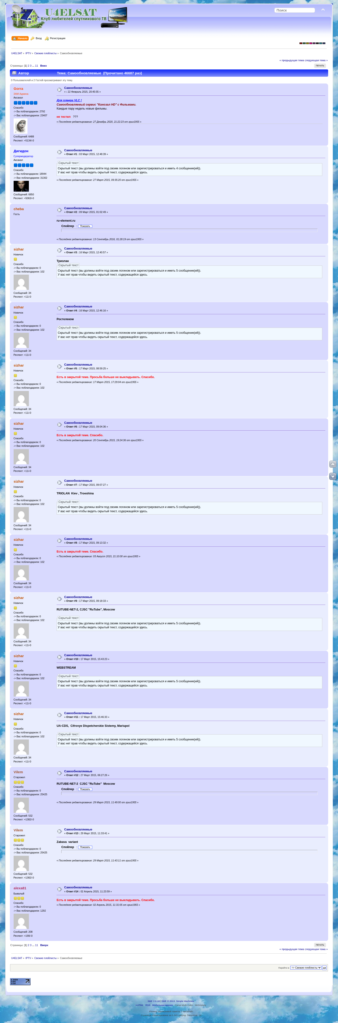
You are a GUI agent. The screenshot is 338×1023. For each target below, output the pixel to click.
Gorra (18, 89)
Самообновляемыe (78, 88)
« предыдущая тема (292, 60)
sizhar (19, 249)
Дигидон (21, 151)
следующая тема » (316, 60)
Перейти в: (284, 967)
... (33, 65)
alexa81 (20, 888)
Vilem (18, 772)
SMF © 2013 (168, 1001)
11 (36, 65)
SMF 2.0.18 (154, 1001)
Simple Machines (185, 1001)
